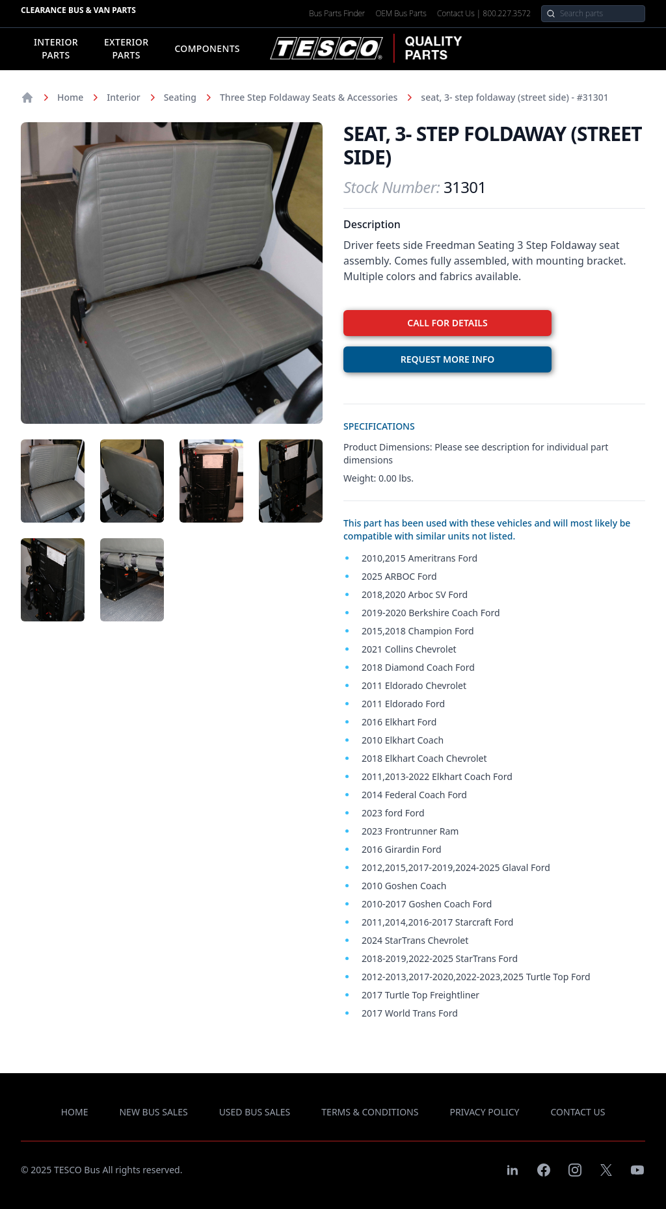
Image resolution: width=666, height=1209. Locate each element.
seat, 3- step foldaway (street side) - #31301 (514, 97)
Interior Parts (56, 48)
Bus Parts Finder (337, 13)
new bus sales (153, 1112)
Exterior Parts (126, 48)
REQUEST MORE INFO (448, 359)
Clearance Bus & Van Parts (78, 10)
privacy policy (484, 1112)
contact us (578, 1112)
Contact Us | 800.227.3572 (484, 13)
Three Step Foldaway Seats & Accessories (308, 97)
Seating (180, 97)
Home (70, 97)
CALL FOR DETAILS (447, 323)
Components (207, 48)
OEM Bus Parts (401, 13)
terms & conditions (369, 1112)
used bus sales (255, 1112)
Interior (123, 97)
